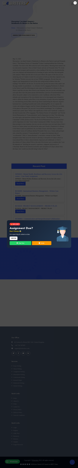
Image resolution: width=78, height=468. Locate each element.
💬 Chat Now (20, 243)
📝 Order (42, 243)
